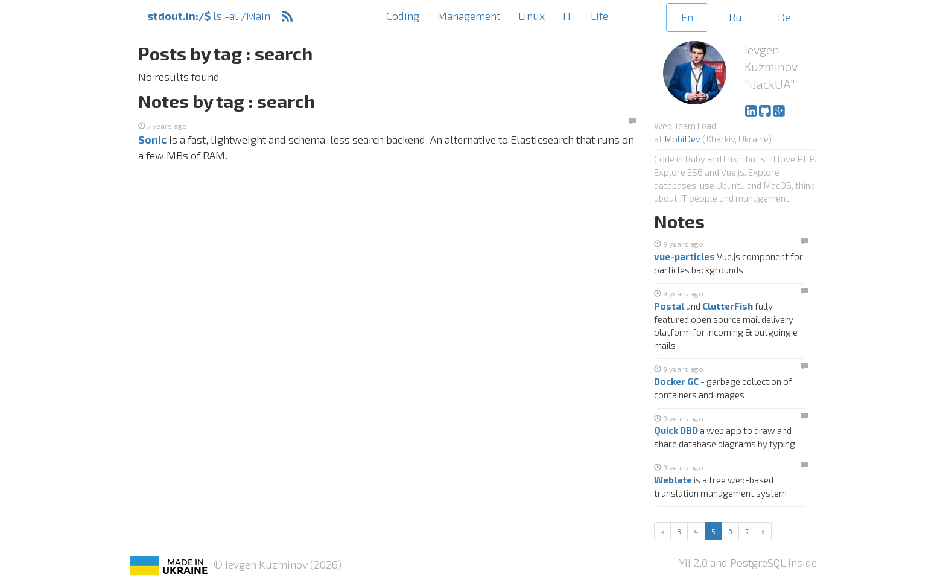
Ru (735, 17)
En (687, 17)
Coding (402, 15)
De (784, 17)
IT (568, 15)
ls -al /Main (209, 15)
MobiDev (682, 138)
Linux (531, 15)
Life (599, 15)
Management (468, 15)
